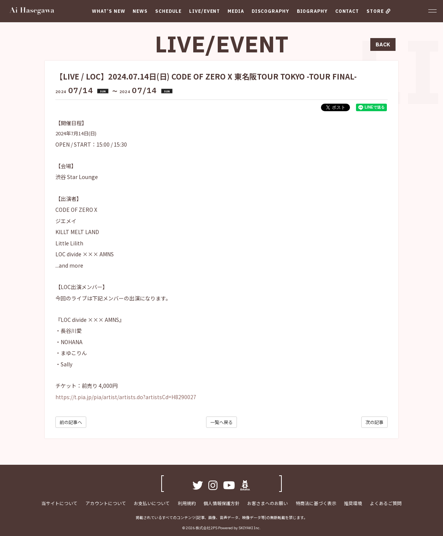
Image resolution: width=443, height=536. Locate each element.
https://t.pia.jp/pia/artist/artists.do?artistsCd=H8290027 (125, 397)
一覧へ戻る (221, 422)
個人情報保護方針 (221, 503)
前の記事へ (71, 422)
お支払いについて (152, 503)
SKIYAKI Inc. (249, 527)
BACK (383, 44)
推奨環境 (353, 503)
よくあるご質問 (385, 503)
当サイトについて (60, 503)
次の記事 (374, 422)
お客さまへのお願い (267, 503)
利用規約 (187, 503)
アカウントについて (106, 503)
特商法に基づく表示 (315, 503)
